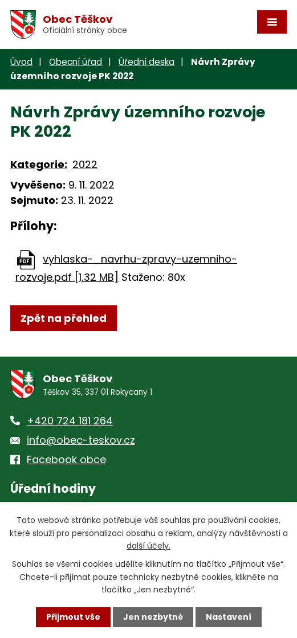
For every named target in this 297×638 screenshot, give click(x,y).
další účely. (148, 545)
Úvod (21, 62)
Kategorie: (38, 164)
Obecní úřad (75, 62)
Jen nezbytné (153, 617)
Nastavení (228, 617)
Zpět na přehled (64, 318)
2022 (84, 164)
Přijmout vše (73, 617)
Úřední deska (146, 62)
